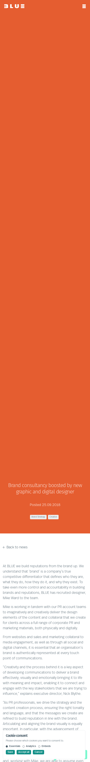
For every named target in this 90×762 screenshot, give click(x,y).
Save (10, 752)
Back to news (15, 547)
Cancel (38, 752)
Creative (53, 517)
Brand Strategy (38, 517)
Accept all (23, 752)
